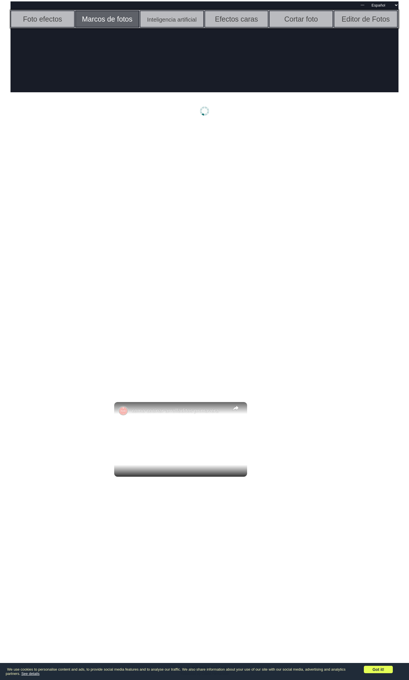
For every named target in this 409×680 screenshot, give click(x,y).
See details (30, 673)
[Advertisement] (54, 215)
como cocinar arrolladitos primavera (175, 410)
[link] (123, 411)
